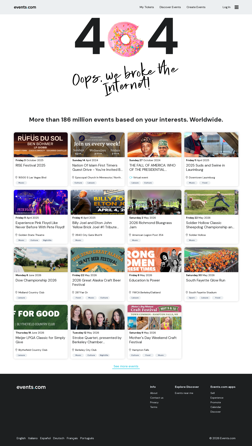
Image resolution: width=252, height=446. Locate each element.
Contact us (156, 397)
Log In (226, 7)
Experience (217, 397)
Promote (216, 402)
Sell (213, 393)
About (154, 393)
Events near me (184, 393)
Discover (216, 411)
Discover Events (170, 7)
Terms (153, 407)
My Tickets (147, 7)
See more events (126, 366)
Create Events (196, 7)
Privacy (154, 402)
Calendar (216, 407)
